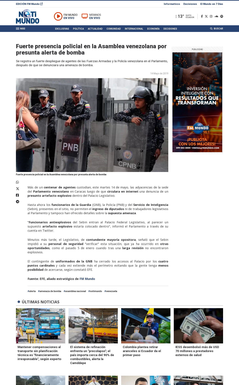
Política (78, 28)
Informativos (172, 3)
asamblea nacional (75, 291)
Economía (153, 28)
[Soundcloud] (217, 16)
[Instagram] (212, 16)
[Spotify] (221, 16)
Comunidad (114, 28)
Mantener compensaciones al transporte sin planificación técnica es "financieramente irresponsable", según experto (39, 353)
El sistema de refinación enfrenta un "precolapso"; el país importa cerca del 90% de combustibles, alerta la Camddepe (92, 355)
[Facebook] (202, 16)
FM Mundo (87, 279)
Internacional (134, 28)
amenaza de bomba (50, 291)
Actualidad (95, 28)
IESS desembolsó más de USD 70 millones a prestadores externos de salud (197, 351)
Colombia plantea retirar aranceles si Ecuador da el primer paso (142, 351)
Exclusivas (62, 28)
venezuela (111, 291)
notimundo (96, 291)
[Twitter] (207, 16)
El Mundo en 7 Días (211, 3)
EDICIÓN (29, 3)
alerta (32, 291)
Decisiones (190, 3)
